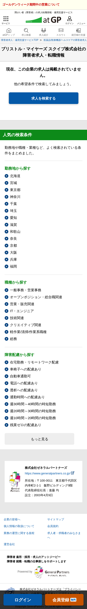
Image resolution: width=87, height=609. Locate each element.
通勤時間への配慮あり (27, 397)
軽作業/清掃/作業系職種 (28, 332)
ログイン (22, 600)
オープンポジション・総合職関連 (36, 297)
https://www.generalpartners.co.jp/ (47, 473)
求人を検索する (43, 98)
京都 (13, 245)
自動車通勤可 (20, 376)
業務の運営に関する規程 (19, 533)
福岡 (13, 266)
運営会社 (9, 544)
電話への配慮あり (24, 383)
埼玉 (13, 211)
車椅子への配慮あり (25, 369)
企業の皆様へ (12, 519)
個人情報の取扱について (19, 526)
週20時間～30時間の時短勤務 (33, 411)
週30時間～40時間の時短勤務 (33, 404)
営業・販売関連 (22, 304)
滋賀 (13, 225)
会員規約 (52, 526)
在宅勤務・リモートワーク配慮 (34, 362)
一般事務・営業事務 (25, 290)
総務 (13, 339)
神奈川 (15, 197)
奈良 (13, 238)
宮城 (13, 183)
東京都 (15, 190)
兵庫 (13, 259)
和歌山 (15, 231)
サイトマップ (55, 519)
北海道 (15, 176)
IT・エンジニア (22, 311)
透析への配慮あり (24, 390)
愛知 (13, 218)
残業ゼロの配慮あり (25, 425)
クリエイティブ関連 (25, 325)
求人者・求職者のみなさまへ (64, 535)
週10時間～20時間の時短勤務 (33, 418)
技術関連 (17, 318)
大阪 (13, 252)
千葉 (13, 204)
